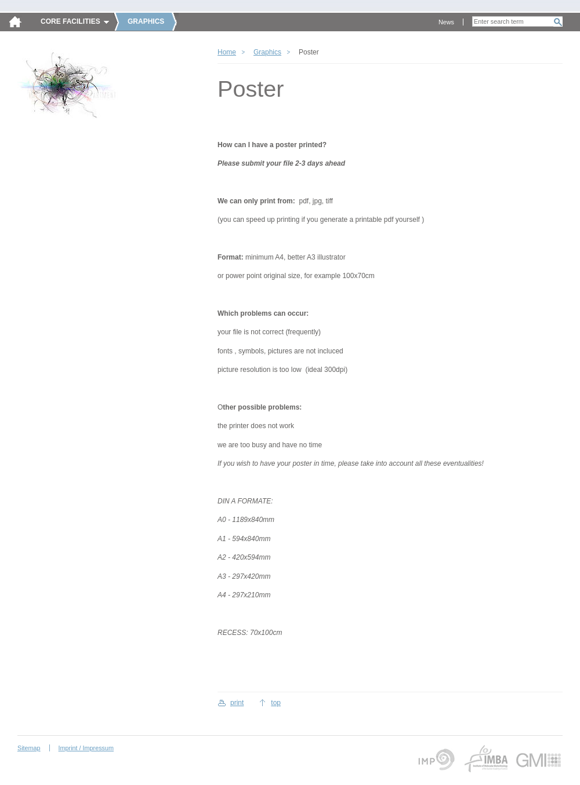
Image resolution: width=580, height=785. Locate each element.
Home (226, 52)
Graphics (267, 52)
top (276, 702)
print (237, 702)
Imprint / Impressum (86, 747)
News (446, 22)
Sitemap (29, 747)
